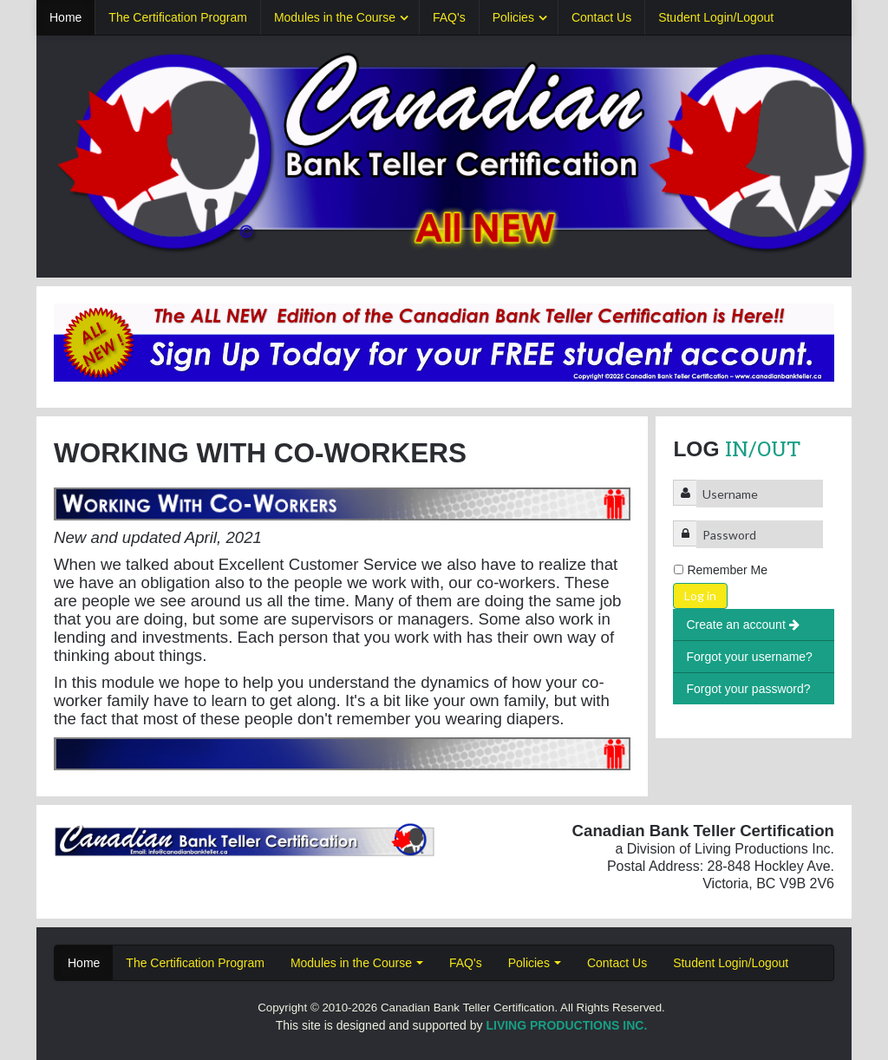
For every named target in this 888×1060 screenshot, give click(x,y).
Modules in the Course (334, 17)
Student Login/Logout (716, 17)
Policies (513, 17)
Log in (700, 595)
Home (65, 17)
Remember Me (727, 570)
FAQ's (449, 17)
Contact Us (601, 17)
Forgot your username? (749, 657)
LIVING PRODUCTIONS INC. (566, 1025)
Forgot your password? (748, 689)
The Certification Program (177, 17)
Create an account (742, 624)
